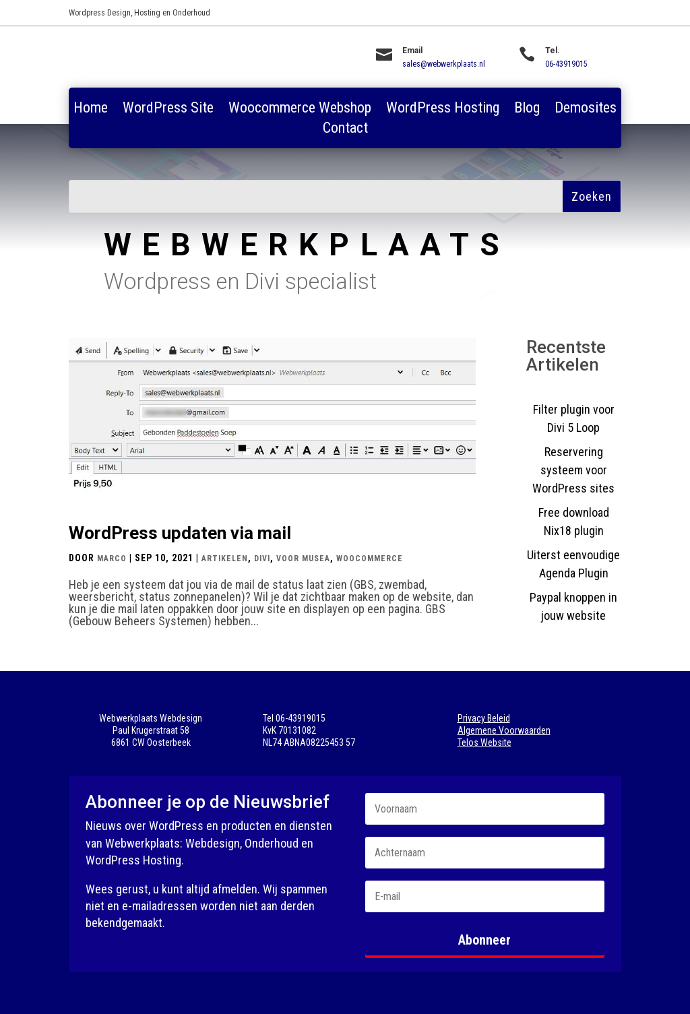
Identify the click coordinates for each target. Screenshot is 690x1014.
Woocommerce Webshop (299, 109)
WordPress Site (168, 109)
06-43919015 (566, 64)
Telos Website (484, 742)
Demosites (586, 109)
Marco (112, 558)
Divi (262, 558)
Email (412, 50)
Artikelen (224, 558)
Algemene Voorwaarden (504, 730)
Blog (527, 109)
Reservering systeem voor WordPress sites (573, 470)
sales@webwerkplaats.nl (443, 64)
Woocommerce (369, 558)
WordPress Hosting (442, 109)
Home (90, 109)
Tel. (552, 50)
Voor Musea (303, 558)
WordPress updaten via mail (180, 533)
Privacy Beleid (484, 718)
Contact (345, 129)
